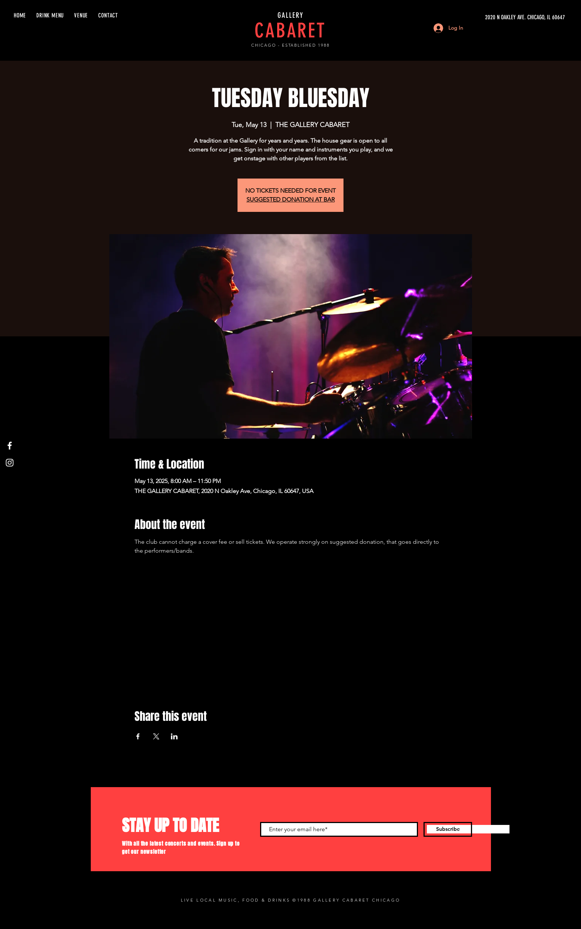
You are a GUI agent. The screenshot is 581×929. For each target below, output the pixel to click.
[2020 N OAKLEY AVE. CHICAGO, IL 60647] (495, 17)
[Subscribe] (448, 829)
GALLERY (290, 15)
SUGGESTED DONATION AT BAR (290, 199)
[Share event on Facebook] (138, 736)
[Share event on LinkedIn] (174, 736)
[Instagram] (9, 462)
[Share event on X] (156, 736)
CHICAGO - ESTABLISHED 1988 (290, 45)
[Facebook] (9, 445)
